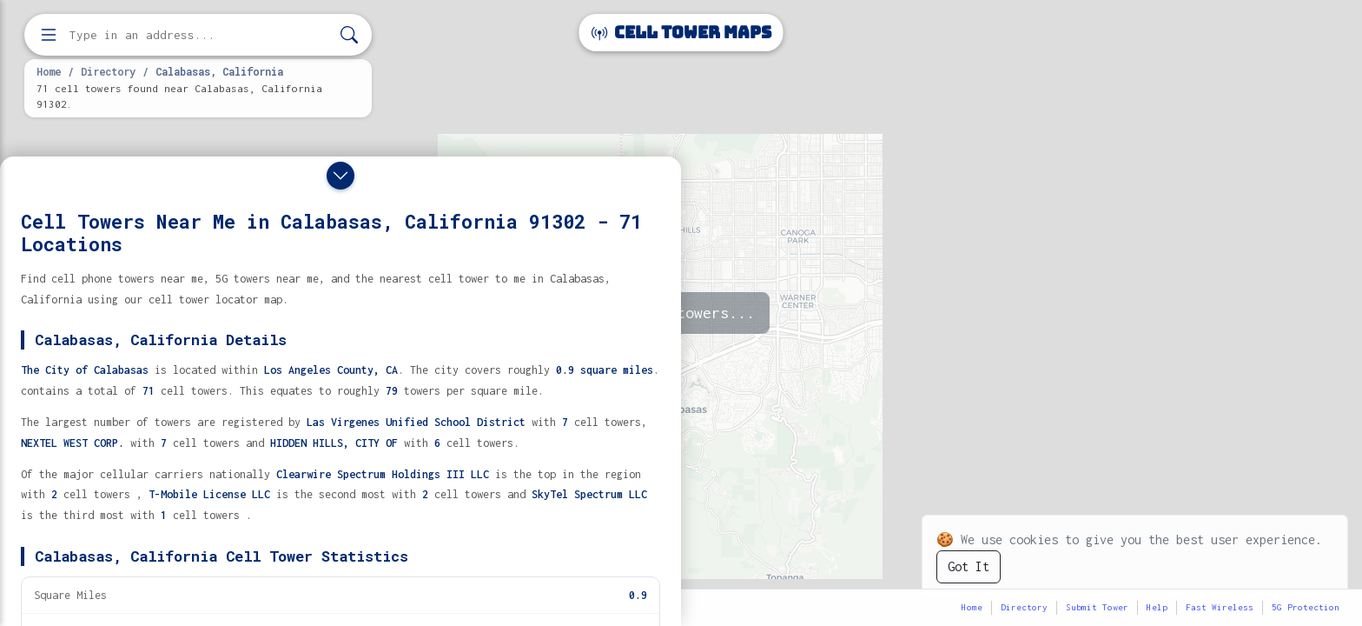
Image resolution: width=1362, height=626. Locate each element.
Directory (108, 71)
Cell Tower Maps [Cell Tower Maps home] (681, 32)
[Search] (349, 35)
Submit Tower (1097, 607)
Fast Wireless (1219, 607)
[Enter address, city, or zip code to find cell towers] (199, 35)
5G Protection (1305, 607)
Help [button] (1157, 607)
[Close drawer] (340, 176)
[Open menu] (48, 34)
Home (48, 71)
